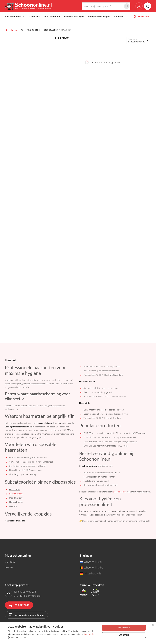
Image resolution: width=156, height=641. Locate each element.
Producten (33, 30)
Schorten (131, 491)
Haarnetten (14, 489)
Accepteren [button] (124, 627)
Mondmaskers (16, 497)
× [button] (152, 625)
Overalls (13, 506)
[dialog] (78, 631)
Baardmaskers (16, 493)
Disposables (51, 30)
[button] (53, 637)
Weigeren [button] (124, 635)
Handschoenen (16, 502)
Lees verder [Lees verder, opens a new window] (89, 634)
